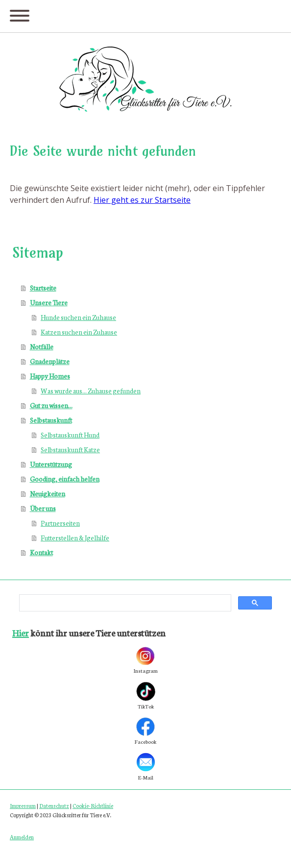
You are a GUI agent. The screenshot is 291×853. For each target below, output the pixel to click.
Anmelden (22, 837)
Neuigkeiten (47, 493)
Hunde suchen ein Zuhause (78, 317)
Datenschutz (54, 805)
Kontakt (41, 552)
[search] (124, 603)
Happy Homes (50, 376)
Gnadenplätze (50, 361)
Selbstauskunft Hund (70, 434)
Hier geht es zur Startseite (142, 200)
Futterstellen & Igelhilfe (75, 537)
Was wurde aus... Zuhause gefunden (91, 390)
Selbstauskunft (51, 420)
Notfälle (41, 346)
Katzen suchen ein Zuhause (79, 332)
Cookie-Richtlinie (93, 805)
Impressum (23, 805)
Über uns (43, 508)
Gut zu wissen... (51, 405)
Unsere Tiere (49, 302)
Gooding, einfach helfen (64, 479)
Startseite (43, 287)
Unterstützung (51, 464)
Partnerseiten (60, 523)
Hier (20, 632)
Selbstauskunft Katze (70, 449)
